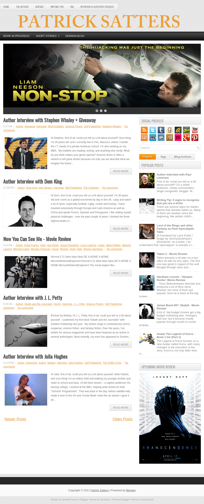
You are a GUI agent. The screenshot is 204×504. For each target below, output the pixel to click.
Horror (57, 304)
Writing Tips (57, 6)
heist (42, 245)
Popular (147, 156)
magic (101, 245)
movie (55, 249)
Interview (41, 126)
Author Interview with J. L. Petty (32, 297)
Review (64, 249)
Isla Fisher (53, 245)
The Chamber (91, 187)
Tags (163, 156)
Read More (121, 171)
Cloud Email (147, 499)
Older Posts (123, 419)
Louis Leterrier (88, 245)
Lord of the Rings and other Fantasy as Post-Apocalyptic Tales (175, 228)
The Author (22, 6)
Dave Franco (31, 245)
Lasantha (105, 499)
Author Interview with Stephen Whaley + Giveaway (49, 119)
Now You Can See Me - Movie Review (37, 238)
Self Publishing (92, 126)
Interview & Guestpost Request (97, 6)
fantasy (51, 362)
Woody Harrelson (93, 249)
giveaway (29, 126)
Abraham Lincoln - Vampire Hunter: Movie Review (174, 278)
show (72, 249)
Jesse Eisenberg (69, 245)
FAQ (72, 6)
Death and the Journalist (38, 304)
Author (19, 126)
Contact (39, 6)
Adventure (31, 362)
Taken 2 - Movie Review (172, 254)
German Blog (74, 36)
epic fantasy (45, 187)
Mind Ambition (56, 126)
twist (79, 249)
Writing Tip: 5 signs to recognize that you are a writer (178, 201)
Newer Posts (15, 419)
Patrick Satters (100, 490)
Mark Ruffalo (113, 245)
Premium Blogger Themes (125, 499)
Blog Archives (182, 156)
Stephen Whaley (111, 126)
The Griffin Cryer (112, 362)
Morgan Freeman (40, 249)
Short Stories (49, 35)
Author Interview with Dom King (32, 181)
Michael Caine (21, 249)
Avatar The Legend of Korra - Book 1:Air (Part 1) (176, 335)
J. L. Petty (79, 304)
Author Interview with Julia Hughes (35, 356)
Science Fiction (73, 126)
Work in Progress (16, 36)
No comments (110, 187)
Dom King (31, 187)
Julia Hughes (75, 362)
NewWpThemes (70, 499)
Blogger (131, 490)
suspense (8, 307)
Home (6, 6)
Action (19, 245)
